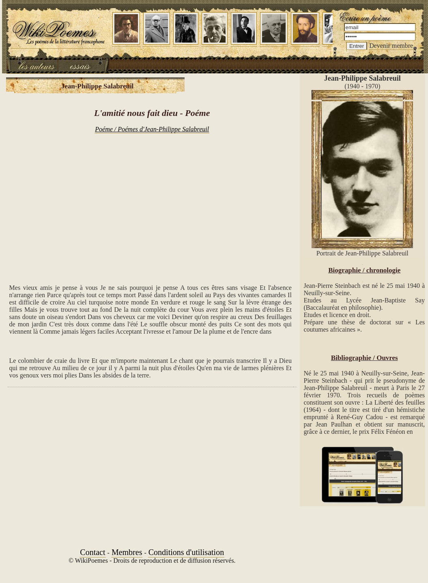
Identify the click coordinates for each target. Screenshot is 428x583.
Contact (92, 552)
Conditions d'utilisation (186, 552)
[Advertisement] (152, 204)
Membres (127, 552)
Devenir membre (391, 45)
